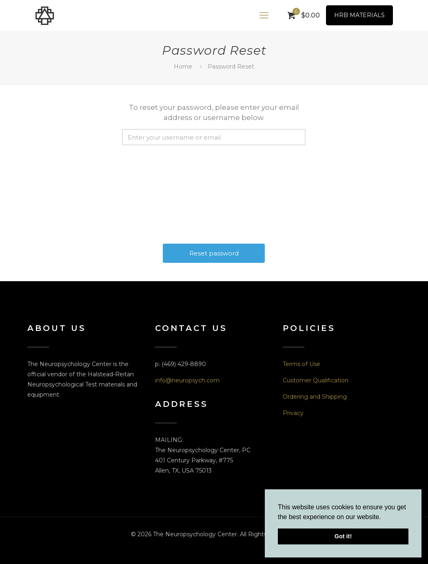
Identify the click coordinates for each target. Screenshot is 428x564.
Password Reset (231, 66)
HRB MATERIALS (359, 15)
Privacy (293, 413)
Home (183, 66)
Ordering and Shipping (315, 396)
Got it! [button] (343, 536)
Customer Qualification (315, 380)
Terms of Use (301, 364)
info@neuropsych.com (187, 380)
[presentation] (215, 163)
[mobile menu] (264, 15)
